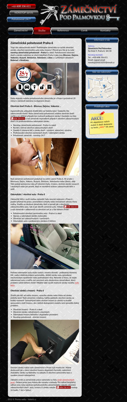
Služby (41, 30)
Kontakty (105, 30)
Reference (63, 30)
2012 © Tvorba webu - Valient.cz (22, 399)
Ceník (84, 30)
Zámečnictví (21, 30)
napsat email (99, 60)
